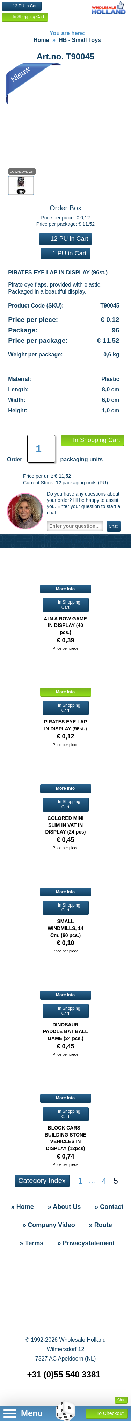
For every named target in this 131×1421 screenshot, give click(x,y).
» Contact (109, 1206)
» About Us (64, 1206)
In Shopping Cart (24, 17)
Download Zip (22, 171)
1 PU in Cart (65, 253)
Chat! (114, 526)
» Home (22, 1206)
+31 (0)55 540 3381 (63, 1374)
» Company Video (48, 1224)
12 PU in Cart (21, 6)
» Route (100, 1224)
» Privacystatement (86, 1243)
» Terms (32, 1243)
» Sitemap (67, 1397)
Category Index (42, 1180)
